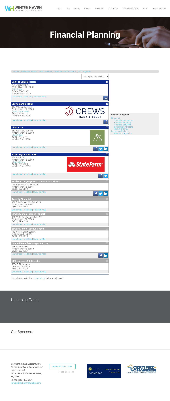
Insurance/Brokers (119, 131)
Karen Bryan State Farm (24, 154)
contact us (40, 278)
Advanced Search (29, 71)
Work (76, 9)
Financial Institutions (123, 120)
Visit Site (28, 96)
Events (87, 9)
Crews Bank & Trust (22, 103)
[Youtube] (66, 372)
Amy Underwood (20, 111)
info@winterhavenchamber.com (26, 383)
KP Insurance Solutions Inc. (26, 261)
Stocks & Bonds (121, 129)
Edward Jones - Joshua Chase (28, 228)
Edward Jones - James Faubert (28, 214)
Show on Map (39, 96)
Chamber (99, 9)
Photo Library (159, 9)
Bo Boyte (17, 89)
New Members (45, 71)
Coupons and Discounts (65, 71)
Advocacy (113, 9)
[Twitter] (69, 372)
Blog (145, 9)
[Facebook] (59, 372)
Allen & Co (17, 127)
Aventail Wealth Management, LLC (30, 243)
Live (68, 9)
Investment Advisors (123, 127)
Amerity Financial (21, 199)
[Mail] (73, 372)
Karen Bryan (18, 162)
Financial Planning (122, 122)
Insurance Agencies (123, 133)
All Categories (84, 71)
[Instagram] (62, 372)
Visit (59, 9)
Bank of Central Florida (24, 81)
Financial (115, 118)
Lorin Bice (17, 135)
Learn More (17, 96)
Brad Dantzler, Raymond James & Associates (36, 181)
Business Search (130, 9)
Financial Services (122, 124)
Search (16, 71)
